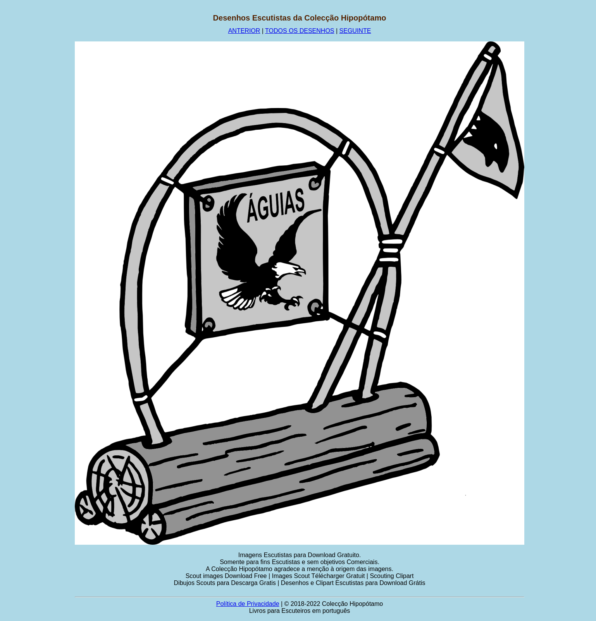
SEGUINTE (355, 30)
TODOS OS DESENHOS (299, 30)
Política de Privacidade (247, 603)
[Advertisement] (38, 130)
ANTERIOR (244, 30)
